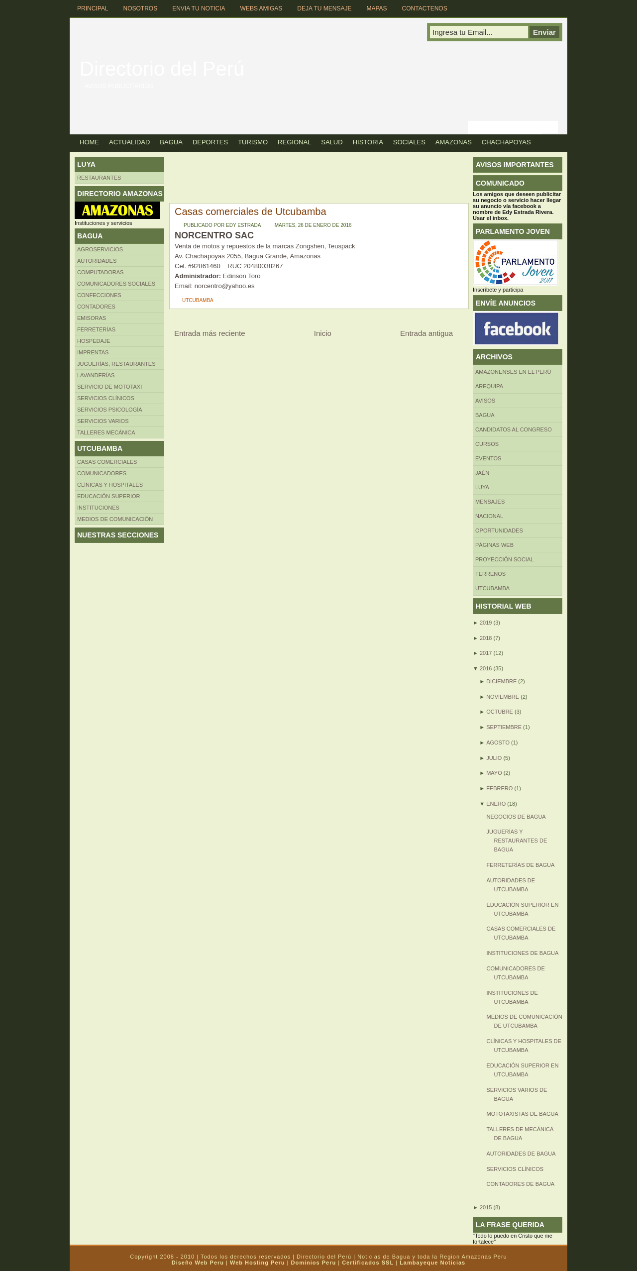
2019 (486, 623)
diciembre (501, 681)
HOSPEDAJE (93, 341)
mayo (494, 773)
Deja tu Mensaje (324, 8)
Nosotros (140, 8)
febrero (499, 788)
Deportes (210, 142)
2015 (486, 1207)
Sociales (409, 142)
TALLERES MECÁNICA (106, 432)
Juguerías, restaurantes (116, 364)
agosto (498, 742)
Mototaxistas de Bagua (522, 1114)
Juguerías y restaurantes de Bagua (516, 840)
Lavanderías (95, 375)
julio (494, 758)
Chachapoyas (506, 142)
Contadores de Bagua (520, 1184)
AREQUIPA (489, 386)
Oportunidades (499, 530)
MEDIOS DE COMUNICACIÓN (115, 519)
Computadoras (100, 272)
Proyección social (504, 559)
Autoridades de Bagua (520, 1154)
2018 (486, 638)
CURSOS (487, 444)
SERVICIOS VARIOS (103, 421)
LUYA (482, 487)
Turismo (253, 142)
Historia (368, 142)
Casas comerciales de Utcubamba (250, 211)
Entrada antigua (426, 333)
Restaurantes (99, 178)
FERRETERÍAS (96, 329)
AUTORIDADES (96, 261)
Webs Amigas (261, 8)
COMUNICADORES (101, 473)
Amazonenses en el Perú (513, 372)
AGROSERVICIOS (100, 249)
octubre (499, 712)
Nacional (489, 516)
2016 (486, 668)
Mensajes (490, 502)
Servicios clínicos (105, 398)
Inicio (322, 333)
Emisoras (91, 318)
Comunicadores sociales (116, 284)
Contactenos (424, 8)
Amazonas (453, 142)
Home (89, 142)
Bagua (171, 142)
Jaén (482, 473)
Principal (92, 8)
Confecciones (99, 295)
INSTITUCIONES (98, 508)
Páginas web (494, 545)
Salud (331, 142)
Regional (294, 142)
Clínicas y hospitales (110, 485)
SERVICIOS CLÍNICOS (514, 1169)
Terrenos (490, 574)
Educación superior (108, 496)
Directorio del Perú (162, 69)
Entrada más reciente (209, 333)
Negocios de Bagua (515, 817)
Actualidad (129, 142)
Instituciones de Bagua (522, 953)
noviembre (502, 697)
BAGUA (485, 415)
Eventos (488, 458)
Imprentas (92, 352)
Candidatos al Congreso (513, 429)
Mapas (376, 8)
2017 (486, 653)
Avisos (485, 401)
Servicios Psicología (109, 410)
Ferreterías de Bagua (520, 865)
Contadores (96, 307)
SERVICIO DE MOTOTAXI (109, 387)
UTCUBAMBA (197, 300)
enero (496, 804)
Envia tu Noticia (198, 8)
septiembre (504, 727)
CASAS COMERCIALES (107, 462)
